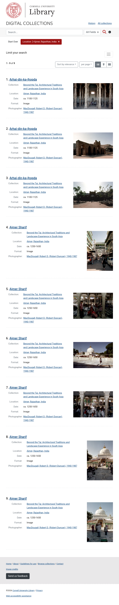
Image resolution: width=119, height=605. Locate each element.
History (91, 23)
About (15, 564)
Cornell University (14, 10)
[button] (41, 42)
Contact (59, 564)
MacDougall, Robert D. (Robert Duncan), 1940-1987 (52, 256)
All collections (105, 23)
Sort (65, 64)
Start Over (13, 41)
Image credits (12, 569)
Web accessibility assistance (18, 596)
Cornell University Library (23, 590)
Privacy (39, 590)
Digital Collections (29, 23)
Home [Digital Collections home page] (8, 564)
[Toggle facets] (108, 54)
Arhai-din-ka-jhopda (23, 79)
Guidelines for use (28, 564)
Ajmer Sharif (18, 227)
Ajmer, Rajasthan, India (34, 93)
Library (41, 10)
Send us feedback (18, 576)
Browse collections (46, 564)
